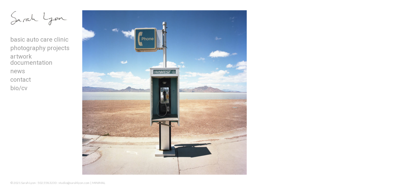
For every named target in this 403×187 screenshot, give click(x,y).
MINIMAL (98, 182)
